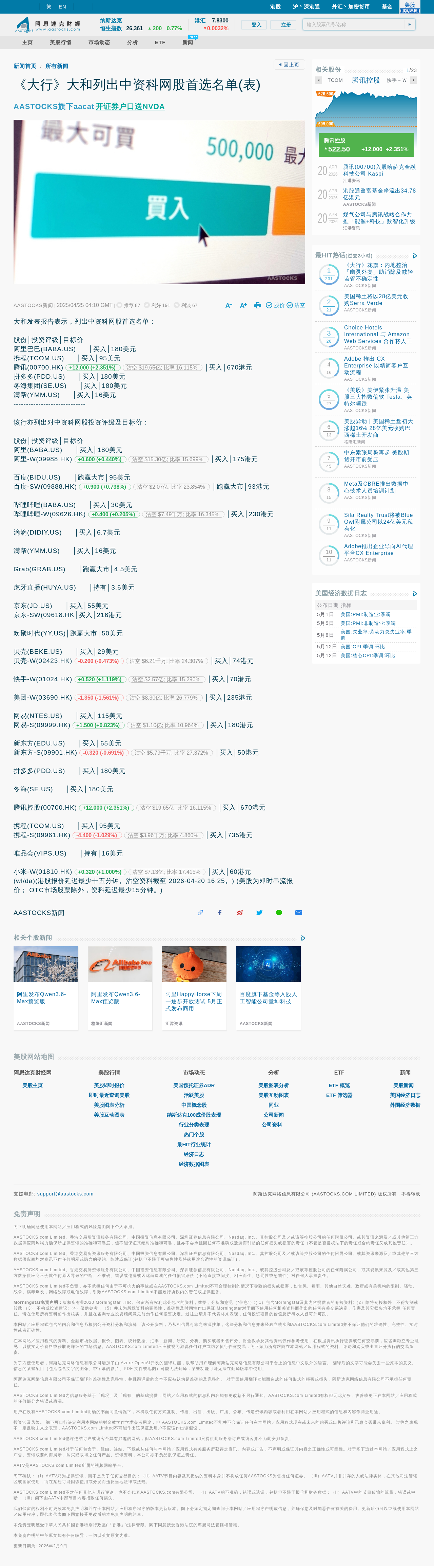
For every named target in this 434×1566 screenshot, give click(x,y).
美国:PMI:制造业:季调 (366, 614)
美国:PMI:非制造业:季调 (368, 623)
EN (62, 7)
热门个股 (194, 1134)
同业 (274, 1105)
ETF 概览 (339, 1085)
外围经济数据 (405, 1105)
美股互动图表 (109, 1115)
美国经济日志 (405, 1095)
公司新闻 (273, 1115)
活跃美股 (194, 1095)
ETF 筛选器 (339, 1095)
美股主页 (32, 1085)
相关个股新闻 (33, 937)
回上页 (289, 65)
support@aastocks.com (65, 1193)
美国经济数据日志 (341, 593)
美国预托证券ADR (194, 1085)
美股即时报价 (109, 1085)
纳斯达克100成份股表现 (194, 1115)
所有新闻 (56, 66)
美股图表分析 (109, 1105)
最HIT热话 (344, 255)
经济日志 (194, 1154)
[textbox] (359, 24)
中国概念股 (194, 1105)
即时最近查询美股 (109, 1095)
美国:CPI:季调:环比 (363, 646)
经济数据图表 (194, 1164)
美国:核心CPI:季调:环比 (368, 655)
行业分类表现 (194, 1125)
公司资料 (273, 1125)
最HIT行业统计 (194, 1144)
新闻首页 (25, 66)
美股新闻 (405, 1085)
